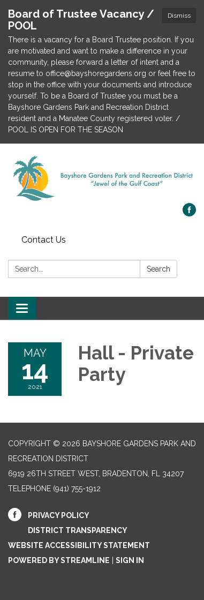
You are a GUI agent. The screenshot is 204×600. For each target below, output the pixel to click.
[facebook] (189, 213)
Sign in (130, 560)
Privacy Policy (58, 515)
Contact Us (43, 240)
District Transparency (77, 530)
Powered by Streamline (59, 560)
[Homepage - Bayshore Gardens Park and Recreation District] (102, 178)
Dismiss (179, 15)
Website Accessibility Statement (79, 545)
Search (158, 269)
